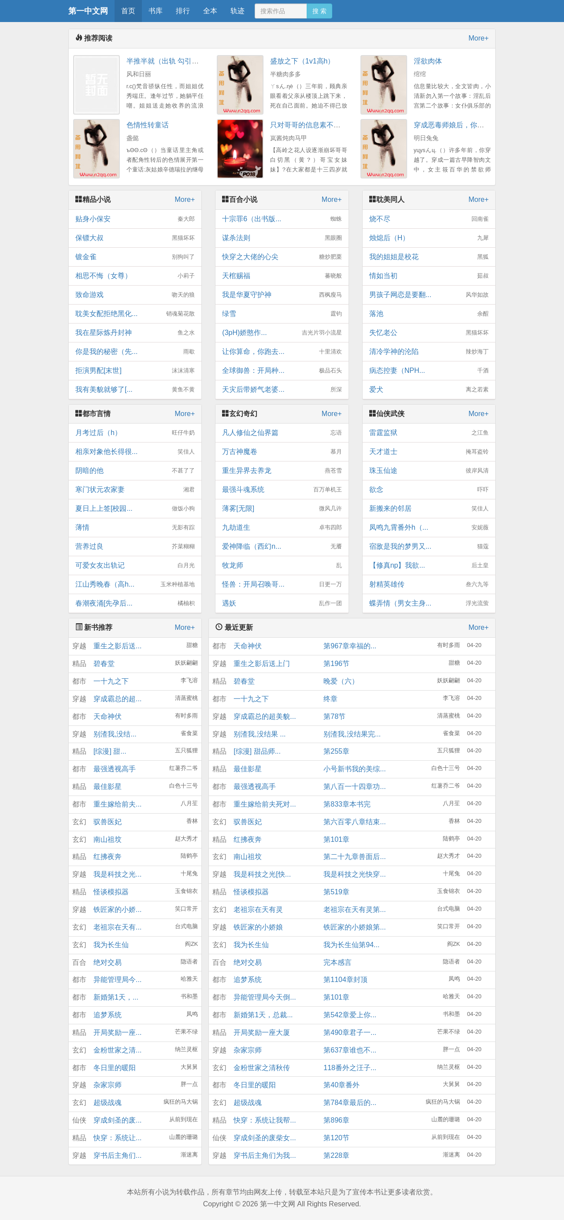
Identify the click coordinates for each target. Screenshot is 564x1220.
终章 (330, 699)
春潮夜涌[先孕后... (135, 603)
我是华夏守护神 (281, 295)
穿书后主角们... (117, 1155)
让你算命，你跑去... (281, 352)
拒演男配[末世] (135, 371)
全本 (210, 11)
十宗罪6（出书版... (281, 219)
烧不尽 (429, 219)
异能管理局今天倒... (265, 997)
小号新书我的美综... (354, 769)
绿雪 (281, 314)
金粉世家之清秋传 (262, 1067)
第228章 (336, 1155)
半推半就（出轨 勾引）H (165, 61)
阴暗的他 (135, 471)
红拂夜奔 (107, 856)
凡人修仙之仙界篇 (281, 433)
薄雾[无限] (281, 508)
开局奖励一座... (117, 1032)
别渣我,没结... (115, 734)
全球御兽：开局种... (281, 371)
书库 (155, 11)
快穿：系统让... (117, 1138)
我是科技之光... (117, 874)
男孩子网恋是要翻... (429, 295)
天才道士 (429, 452)
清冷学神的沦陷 (429, 352)
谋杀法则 (281, 238)
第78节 (334, 716)
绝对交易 (107, 962)
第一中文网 (88, 11)
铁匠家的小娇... (117, 909)
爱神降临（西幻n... (281, 546)
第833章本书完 (347, 804)
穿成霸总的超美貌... (265, 716)
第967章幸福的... (349, 646)
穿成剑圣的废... (117, 1120)
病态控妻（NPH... (429, 371)
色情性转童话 (147, 125)
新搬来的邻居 (429, 508)
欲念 (429, 490)
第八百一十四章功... (354, 786)
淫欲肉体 (428, 61)
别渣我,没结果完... (352, 734)
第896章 (336, 1120)
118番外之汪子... (349, 1067)
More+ (478, 38)
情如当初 (429, 276)
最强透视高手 (114, 769)
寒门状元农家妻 (135, 490)
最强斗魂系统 (281, 490)
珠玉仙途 (429, 471)
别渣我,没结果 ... (260, 734)
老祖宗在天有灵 (258, 909)
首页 (128, 11)
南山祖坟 (107, 839)
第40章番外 (341, 1085)
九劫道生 (281, 527)
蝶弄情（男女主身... (429, 603)
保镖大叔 (135, 238)
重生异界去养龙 (281, 471)
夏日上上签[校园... (135, 508)
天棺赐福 (281, 276)
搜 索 (319, 11)
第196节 (336, 663)
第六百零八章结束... (354, 822)
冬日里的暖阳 (114, 1067)
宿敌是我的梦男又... (429, 546)
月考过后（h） (135, 433)
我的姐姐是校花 (429, 257)
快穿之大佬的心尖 (281, 257)
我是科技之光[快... (262, 874)
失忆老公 (429, 333)
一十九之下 (111, 681)
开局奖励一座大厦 (262, 1032)
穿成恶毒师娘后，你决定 (452, 125)
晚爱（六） (341, 681)
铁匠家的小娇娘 (258, 927)
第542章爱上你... (349, 1015)
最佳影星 (107, 786)
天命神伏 (107, 716)
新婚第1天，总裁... (263, 1015)
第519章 (336, 892)
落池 (429, 314)
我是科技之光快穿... (354, 874)
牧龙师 (281, 565)
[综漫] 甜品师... (257, 751)
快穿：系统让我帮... (265, 1120)
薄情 (135, 527)
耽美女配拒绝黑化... (135, 314)
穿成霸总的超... (117, 699)
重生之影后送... (117, 646)
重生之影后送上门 (262, 663)
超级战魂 (107, 1102)
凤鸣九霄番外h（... (429, 527)
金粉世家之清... (117, 1050)
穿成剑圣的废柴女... (265, 1138)
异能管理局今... (117, 979)
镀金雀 (135, 257)
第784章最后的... (349, 1102)
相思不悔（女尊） (135, 276)
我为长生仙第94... (351, 944)
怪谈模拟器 (111, 892)
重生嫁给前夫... (117, 804)
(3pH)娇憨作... (281, 333)
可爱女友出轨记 (135, 565)
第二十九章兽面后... (354, 856)
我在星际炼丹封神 (135, 333)
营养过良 (135, 546)
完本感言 (337, 962)
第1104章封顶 (345, 979)
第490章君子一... (349, 1032)
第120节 (336, 1138)
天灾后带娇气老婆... (281, 389)
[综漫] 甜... (109, 751)
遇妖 (281, 603)
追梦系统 (107, 1015)
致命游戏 (135, 295)
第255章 (336, 751)
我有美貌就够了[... (135, 389)
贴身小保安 (135, 219)
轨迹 (237, 11)
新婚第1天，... (115, 997)
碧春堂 (104, 663)
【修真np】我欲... (429, 565)
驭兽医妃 (107, 822)
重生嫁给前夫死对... (265, 804)
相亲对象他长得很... (135, 452)
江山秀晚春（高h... (135, 584)
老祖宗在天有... (117, 927)
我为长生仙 (111, 944)
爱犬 (429, 389)
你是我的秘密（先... (135, 352)
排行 (183, 11)
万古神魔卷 (281, 452)
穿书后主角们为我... (265, 1155)
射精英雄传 (429, 584)
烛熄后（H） (429, 238)
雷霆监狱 (429, 433)
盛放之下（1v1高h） (302, 61)
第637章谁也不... (349, 1050)
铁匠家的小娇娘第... (354, 927)
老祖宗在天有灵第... (354, 909)
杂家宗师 (107, 1085)
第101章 (336, 839)
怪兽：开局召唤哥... (281, 584)
